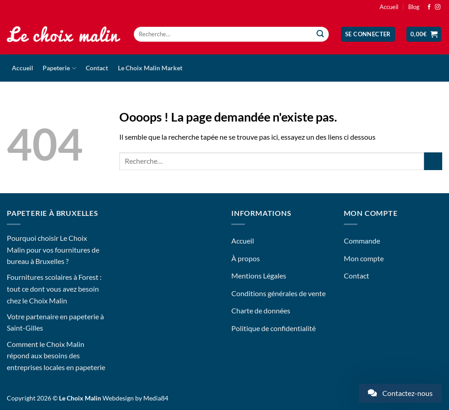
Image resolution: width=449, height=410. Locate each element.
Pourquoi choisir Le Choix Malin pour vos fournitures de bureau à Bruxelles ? (53, 249)
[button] (368, 34)
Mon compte (364, 258)
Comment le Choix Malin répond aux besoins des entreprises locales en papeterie (56, 355)
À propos (245, 258)
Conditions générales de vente (278, 293)
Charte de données (260, 310)
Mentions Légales (258, 275)
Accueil (389, 6)
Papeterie (59, 68)
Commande (362, 240)
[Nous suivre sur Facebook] (429, 7)
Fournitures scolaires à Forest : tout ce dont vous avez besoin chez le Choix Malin (54, 288)
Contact (97, 68)
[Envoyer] (320, 34)
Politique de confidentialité (273, 328)
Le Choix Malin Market (150, 68)
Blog (414, 6)
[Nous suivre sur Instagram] (437, 7)
